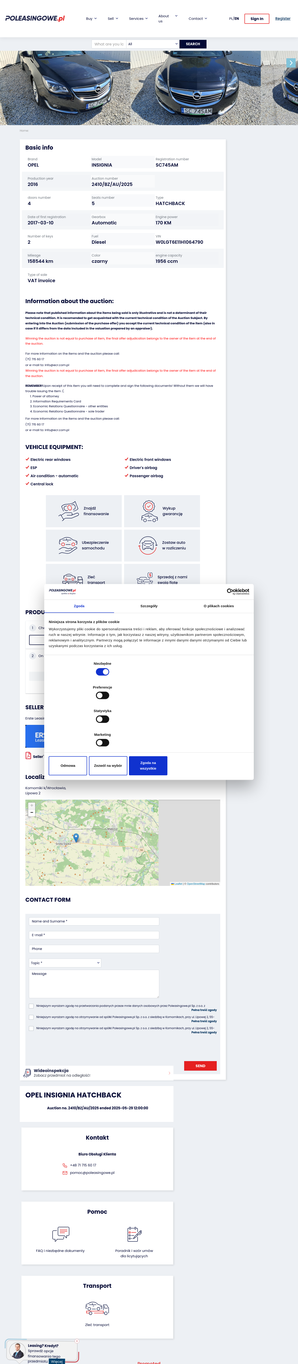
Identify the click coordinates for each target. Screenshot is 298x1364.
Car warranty (119, 1285)
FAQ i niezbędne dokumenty (129, 1043)
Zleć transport (237, 1040)
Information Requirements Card (57, 427)
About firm (160, 1279)
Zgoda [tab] (79, 646)
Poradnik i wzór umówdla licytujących (168, 1045)
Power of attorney (45, 421)
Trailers (25, 1285)
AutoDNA (115, 1321)
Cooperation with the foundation (166, 1293)
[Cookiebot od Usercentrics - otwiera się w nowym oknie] (228, 630)
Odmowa (82, 730)
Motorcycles (30, 1332)
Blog (155, 1285)
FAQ (155, 1332)
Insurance (116, 1291)
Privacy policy (163, 1349)
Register (159, 1325)
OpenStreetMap (160, 820)
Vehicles (26, 1279)
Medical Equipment (35, 1319)
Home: (25, 131)
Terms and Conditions (161, 1340)
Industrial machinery (28, 1300)
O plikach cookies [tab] (219, 646)
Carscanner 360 (121, 1315)
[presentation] (64, 952)
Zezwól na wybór (149, 730)
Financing (116, 1279)
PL (231, 10)
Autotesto (116, 1327)
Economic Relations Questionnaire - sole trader (68, 437)
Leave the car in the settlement (80, 1292)
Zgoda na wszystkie (216, 730)
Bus (23, 1291)
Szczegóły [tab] (148, 646)
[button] (293, 63)
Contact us (161, 1319)
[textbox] (150, 29)
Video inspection (121, 1298)
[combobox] (150, 28)
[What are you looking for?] (106, 28)
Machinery (28, 1325)
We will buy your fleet (77, 1281)
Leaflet (140, 820)
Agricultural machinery (29, 1310)
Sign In (257, 11)
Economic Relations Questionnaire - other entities (70, 431)
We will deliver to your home (121, 1306)
